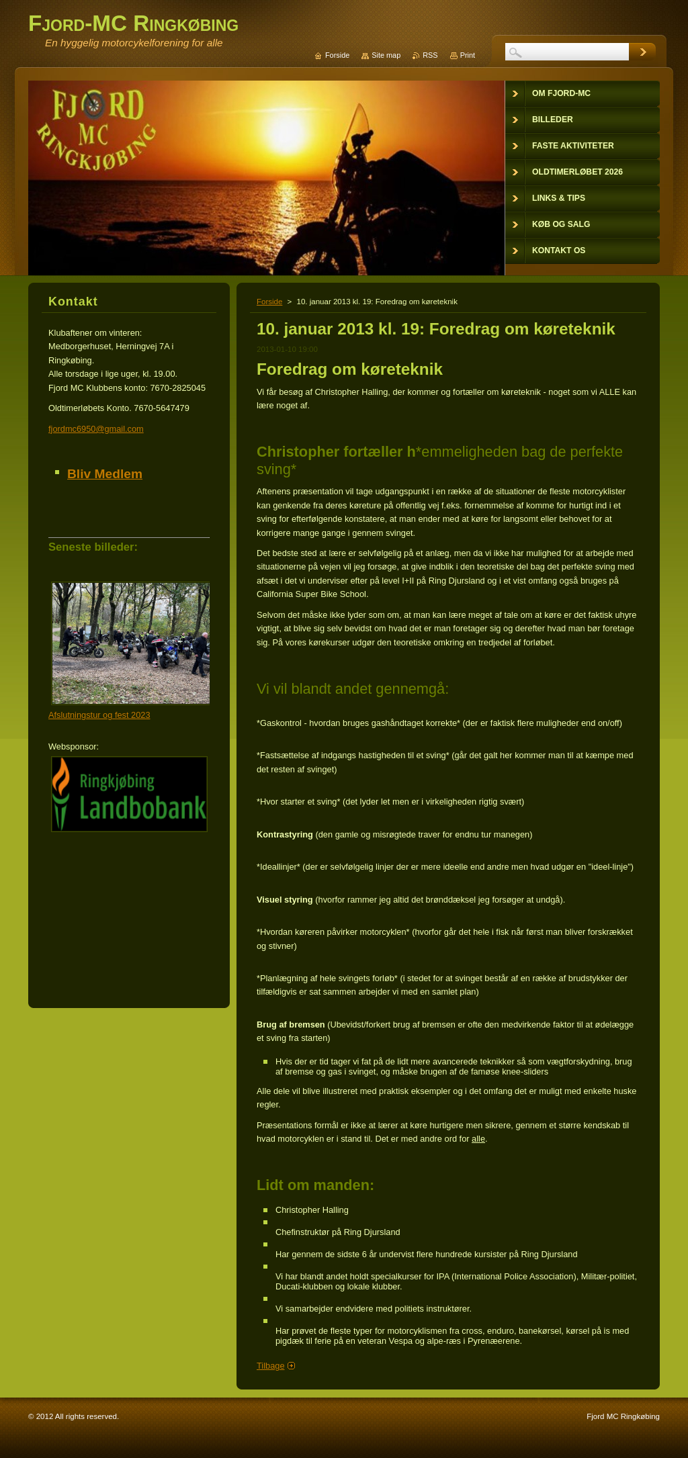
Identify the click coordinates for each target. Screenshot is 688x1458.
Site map (386, 55)
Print (467, 55)
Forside (269, 302)
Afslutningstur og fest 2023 (99, 715)
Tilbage (271, 1366)
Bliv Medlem (104, 474)
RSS (430, 55)
